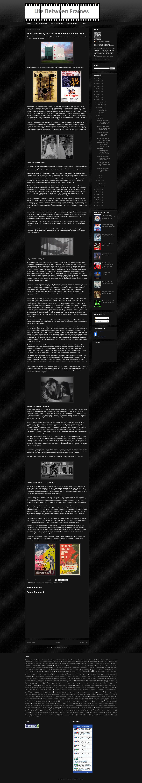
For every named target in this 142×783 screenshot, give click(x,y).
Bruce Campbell (112, 661)
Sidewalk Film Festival (71, 698)
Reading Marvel (59, 692)
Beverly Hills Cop (48, 661)
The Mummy (53, 709)
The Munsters (63, 709)
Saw (86, 696)
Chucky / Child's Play (103, 663)
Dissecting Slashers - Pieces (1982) (108, 244)
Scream (27, 698)
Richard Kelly (56, 694)
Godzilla (69, 675)
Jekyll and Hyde (113, 680)
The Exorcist (79, 705)
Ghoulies (36, 674)
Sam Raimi (78, 696)
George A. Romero (108, 673)
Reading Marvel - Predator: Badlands (108, 282)
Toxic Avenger (43, 712)
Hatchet (63, 676)
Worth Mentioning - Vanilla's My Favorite (108, 235)
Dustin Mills (110, 669)
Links (84, 23)
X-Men (108, 714)
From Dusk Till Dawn (76, 673)
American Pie (86, 659)
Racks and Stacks (29, 692)
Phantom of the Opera (96, 689)
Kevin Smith (31, 683)
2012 (97, 202)
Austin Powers (101, 659)
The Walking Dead (89, 710)
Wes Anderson (109, 712)
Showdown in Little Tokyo (58, 698)
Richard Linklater (65, 694)
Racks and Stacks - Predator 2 (108, 254)
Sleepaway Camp (105, 698)
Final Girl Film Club (111, 671)
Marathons (48, 582)
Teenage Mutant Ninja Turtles (40, 703)
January (100, 186)
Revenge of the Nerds (38, 694)
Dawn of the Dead (46, 667)
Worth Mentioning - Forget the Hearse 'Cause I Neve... (103, 158)
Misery (35, 687)
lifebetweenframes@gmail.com (103, 56)
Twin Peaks (69, 712)
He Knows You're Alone (73, 676)
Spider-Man (63, 700)
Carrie (63, 663)
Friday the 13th (62, 673)
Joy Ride (79, 682)
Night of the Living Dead (107, 687)
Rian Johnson (48, 694)
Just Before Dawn (96, 682)
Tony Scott (34, 712)
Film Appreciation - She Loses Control (103, 139)
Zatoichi (35, 716)
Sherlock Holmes (47, 698)
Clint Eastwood (38, 665)
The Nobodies (72, 709)
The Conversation (54, 705)
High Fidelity (114, 676)
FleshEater (31, 673)
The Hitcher (47, 707)
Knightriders (48, 683)
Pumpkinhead (75, 691)
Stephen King (100, 700)
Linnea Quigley (33, 685)
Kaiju (104, 682)
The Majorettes (32, 709)
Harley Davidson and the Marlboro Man (50, 676)
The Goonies (102, 705)
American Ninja (76, 659)
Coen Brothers (61, 665)
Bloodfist (79, 661)
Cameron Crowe (47, 663)
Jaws (99, 680)
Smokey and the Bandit (41, 700)
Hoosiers (41, 678)
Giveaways (56, 674)
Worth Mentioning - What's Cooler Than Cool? (103, 134)
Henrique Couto (104, 676)
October (100, 107)
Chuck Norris (92, 663)
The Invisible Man (72, 707)
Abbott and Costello (30, 659)
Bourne (85, 661)
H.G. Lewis (106, 674)
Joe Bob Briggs (40, 682)
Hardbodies (36, 676)
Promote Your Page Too (99, 336)
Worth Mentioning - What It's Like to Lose (103, 170)
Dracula (93, 669)
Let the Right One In (94, 683)
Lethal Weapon (105, 683)
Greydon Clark (78, 674)
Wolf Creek (64, 714)
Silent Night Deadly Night (85, 698)
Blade (73, 661)
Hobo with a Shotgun (32, 678)
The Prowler (80, 709)
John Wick (72, 682)
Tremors (57, 712)
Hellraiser (95, 676)
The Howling (55, 707)
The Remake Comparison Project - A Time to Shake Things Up (108, 265)
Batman (29, 661)
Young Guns (28, 716)
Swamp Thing (106, 701)
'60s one (47, 110)
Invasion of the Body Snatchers (45, 680)
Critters (109, 665)
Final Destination (99, 671)
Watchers (101, 712)
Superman (88, 701)
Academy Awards (41, 659)
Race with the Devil (110, 691)
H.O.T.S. (113, 674)
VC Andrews (94, 712)
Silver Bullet (96, 698)
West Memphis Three (37, 714)
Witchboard (47, 714)
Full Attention (87, 673)
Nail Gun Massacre (86, 687)
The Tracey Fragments (65, 710)
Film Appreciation (41, 23)
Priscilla (58, 691)
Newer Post (31, 642)
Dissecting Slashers (33, 669)
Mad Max (55, 685)
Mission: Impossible (44, 687)
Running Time (70, 696)
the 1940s (29, 113)
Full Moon (96, 673)
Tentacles (59, 703)
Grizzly (86, 674)
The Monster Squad (43, 709)
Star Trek (79, 700)
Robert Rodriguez (90, 694)
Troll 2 (63, 712)
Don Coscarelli (85, 669)
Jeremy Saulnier (30, 682)
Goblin (63, 674)
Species (56, 700)
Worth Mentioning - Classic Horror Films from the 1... (103, 144)
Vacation (76, 712)
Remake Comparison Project (87, 693)
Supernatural (97, 701)
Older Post (84, 642)
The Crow (62, 705)
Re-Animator (49, 692)
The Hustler (63, 707)
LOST (42, 685)
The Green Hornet (111, 705)
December (101, 102)
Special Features (72, 23)
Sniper (50, 700)
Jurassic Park (86, 682)
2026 (97, 78)
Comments (99, 321)
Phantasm (86, 689)
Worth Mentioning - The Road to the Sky (108, 225)
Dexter (91, 667)
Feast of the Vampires (70, 671)
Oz (43, 689)
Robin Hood (100, 694)
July (99, 115)
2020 (97, 94)
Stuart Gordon (54, 701)
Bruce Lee (30, 663)
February (101, 183)
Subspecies (64, 701)
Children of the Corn (72, 663)
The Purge (96, 709)
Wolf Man (71, 715)
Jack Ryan (71, 680)
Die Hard (106, 667)
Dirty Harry (114, 667)
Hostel (72, 678)
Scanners (91, 696)
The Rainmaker (105, 709)
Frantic (54, 673)
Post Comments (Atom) (61, 647)
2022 (97, 89)
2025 (97, 81)
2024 (97, 83)
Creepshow (90, 665)
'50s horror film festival (36, 110)
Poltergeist (43, 691)
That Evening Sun (85, 703)
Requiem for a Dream (103, 692)
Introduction (27, 680)
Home (29, 23)
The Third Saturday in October (50, 710)
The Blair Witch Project (108, 703)
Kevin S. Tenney (112, 682)
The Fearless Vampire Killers (90, 705)
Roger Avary (40, 696)
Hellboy (88, 676)
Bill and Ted (57, 661)
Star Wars (85, 700)
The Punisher (88, 709)
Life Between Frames (103, 41)
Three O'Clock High (108, 710)
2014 (97, 197)
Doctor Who (46, 669)
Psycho (29, 225)
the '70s (45, 113)
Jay (105, 680)
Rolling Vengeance (50, 696)
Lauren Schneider (74, 683)
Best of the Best (38, 661)
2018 (97, 99)
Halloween (28, 676)
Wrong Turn (102, 714)
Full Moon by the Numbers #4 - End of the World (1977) (108, 216)
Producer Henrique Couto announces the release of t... (103, 128)
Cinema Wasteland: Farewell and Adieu (108, 301)
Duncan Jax (102, 669)
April (99, 178)
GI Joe (41, 674)
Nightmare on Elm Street (32, 689)
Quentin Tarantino (98, 691)
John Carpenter (61, 682)
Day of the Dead (57, 667)
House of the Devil (80, 678)
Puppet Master (85, 691)
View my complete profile (101, 59)
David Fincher (36, 667)
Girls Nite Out (48, 674)
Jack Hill (56, 680)
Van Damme (84, 712)
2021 (97, 91)
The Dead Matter (70, 705)
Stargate (92, 700)
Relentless (74, 692)
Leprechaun (84, 683)
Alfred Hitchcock (36, 582)
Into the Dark (110, 678)
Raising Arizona (40, 692)
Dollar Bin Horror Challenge (60, 669)
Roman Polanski (60, 696)
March (100, 180)
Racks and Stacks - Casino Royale (108, 292)
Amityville (93, 659)
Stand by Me (72, 700)
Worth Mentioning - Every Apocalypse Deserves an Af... (103, 122)
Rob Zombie (80, 694)
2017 (97, 189)
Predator (50, 691)
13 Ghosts (35, 269)
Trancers (50, 712)
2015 (97, 194)
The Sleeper (28, 710)
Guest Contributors (95, 675)
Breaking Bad (102, 661)
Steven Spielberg (42, 701)
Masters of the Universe (101, 685)
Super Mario (81, 701)
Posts (97, 318)
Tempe (52, 703)
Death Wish (67, 667)
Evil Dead (38, 671)
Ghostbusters (28, 674)
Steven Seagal (111, 700)
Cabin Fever (38, 663)
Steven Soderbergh (30, 701)
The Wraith (99, 710)
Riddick (73, 694)
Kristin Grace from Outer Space (60, 683)
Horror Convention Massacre (61, 678)
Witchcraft (55, 715)
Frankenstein (45, 673)
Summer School (72, 701)
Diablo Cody (99, 667)
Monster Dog (55, 687)
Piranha (106, 689)
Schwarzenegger (100, 696)
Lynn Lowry (48, 685)
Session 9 (33, 698)
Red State (67, 692)
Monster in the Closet (65, 687)
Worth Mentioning (57, 23)
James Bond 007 (81, 680)
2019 (97, 97)
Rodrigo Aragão (31, 696)
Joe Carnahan (51, 682)
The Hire (40, 707)
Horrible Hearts (49, 678)
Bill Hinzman (66, 661)
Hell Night (82, 676)
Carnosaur (57, 663)
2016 (97, 192)
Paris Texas (57, 689)
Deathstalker (75, 667)
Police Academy (34, 691)
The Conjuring (43, 705)
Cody (42, 582)
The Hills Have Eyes (30, 707)
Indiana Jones (100, 678)
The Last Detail (99, 707)
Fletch (37, 673)
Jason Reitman (92, 680)
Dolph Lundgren (74, 669)
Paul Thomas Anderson (67, 689)
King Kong (36, 525)
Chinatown (83, 663)
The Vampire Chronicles (77, 710)
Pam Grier (48, 689)
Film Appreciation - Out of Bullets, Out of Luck (103, 164)
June (99, 118)
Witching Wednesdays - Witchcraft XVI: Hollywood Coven (103, 151)
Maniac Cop (62, 685)
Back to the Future (112, 659)
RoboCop (107, 694)
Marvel (78, 685)
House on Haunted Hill (65, 266)
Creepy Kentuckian (100, 665)
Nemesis (95, 687)
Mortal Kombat (76, 687)
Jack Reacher (63, 680)
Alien (60, 659)
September (101, 110)
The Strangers (36, 710)
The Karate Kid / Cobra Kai (86, 707)
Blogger (80, 779)
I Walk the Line (91, 678)
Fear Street (60, 671)
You (114, 714)
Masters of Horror (89, 685)
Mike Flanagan (112, 685)
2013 (97, 200)
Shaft (39, 698)
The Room (113, 709)
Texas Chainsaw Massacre (70, 703)
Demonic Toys (83, 667)
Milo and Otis (28, 687)
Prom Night (66, 691)
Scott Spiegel (111, 696)
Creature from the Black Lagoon (76, 665)
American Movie (67, 659)
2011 (97, 205)
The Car (36, 705)
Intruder (34, 680)
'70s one (56, 110)
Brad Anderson (93, 661)
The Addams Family (96, 703)
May (99, 175)
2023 (97, 86)
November (101, 104)
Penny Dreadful (77, 689)
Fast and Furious (49, 671)
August (100, 113)
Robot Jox (114, 694)
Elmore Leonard (29, 671)
